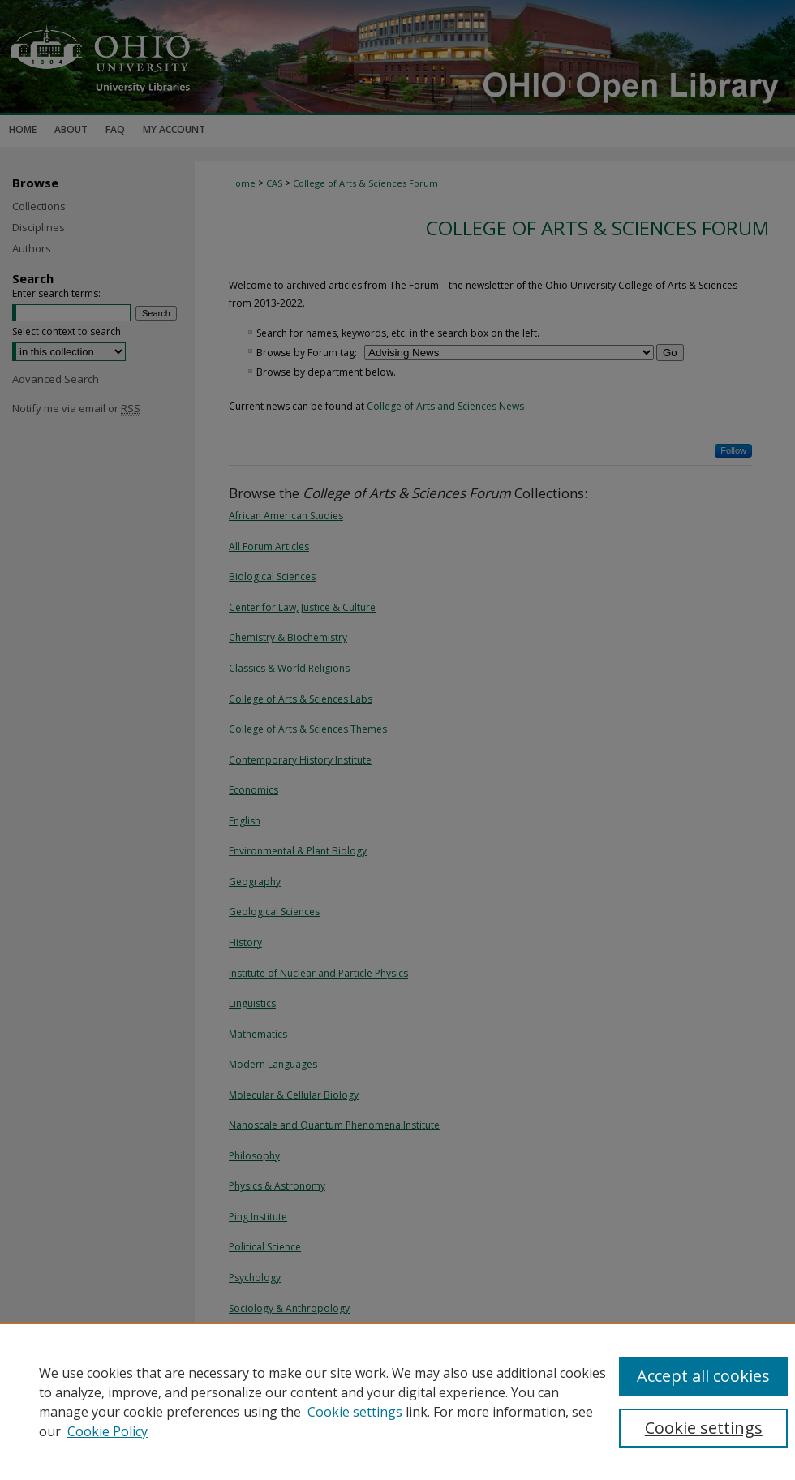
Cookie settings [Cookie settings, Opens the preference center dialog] (704, 1428)
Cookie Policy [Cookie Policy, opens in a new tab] (107, 1431)
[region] (397, 1401)
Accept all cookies (703, 1376)
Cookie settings (354, 1412)
